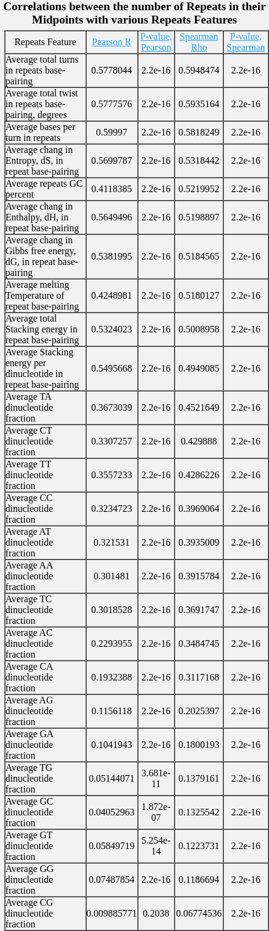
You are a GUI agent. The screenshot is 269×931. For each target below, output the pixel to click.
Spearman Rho (199, 41)
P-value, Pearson (156, 41)
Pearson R (111, 42)
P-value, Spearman (246, 41)
